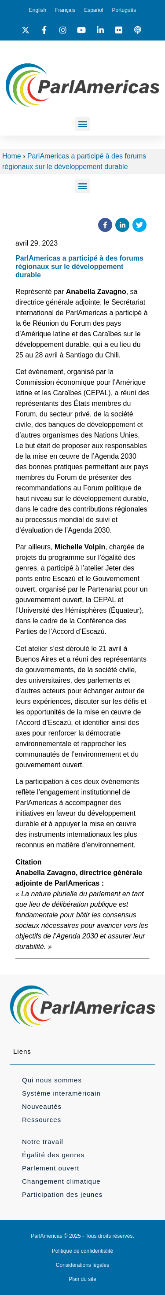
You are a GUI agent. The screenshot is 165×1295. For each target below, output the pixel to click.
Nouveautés (42, 1106)
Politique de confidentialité (82, 1251)
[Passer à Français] (65, 10)
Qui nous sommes (52, 1080)
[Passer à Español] (93, 10)
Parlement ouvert (50, 1168)
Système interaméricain (61, 1093)
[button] (82, 124)
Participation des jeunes (62, 1194)
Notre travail (42, 1141)
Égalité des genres (53, 1155)
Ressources (41, 1119)
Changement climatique (61, 1181)
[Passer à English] (38, 10)
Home (11, 156)
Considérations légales (82, 1265)
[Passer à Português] (124, 10)
